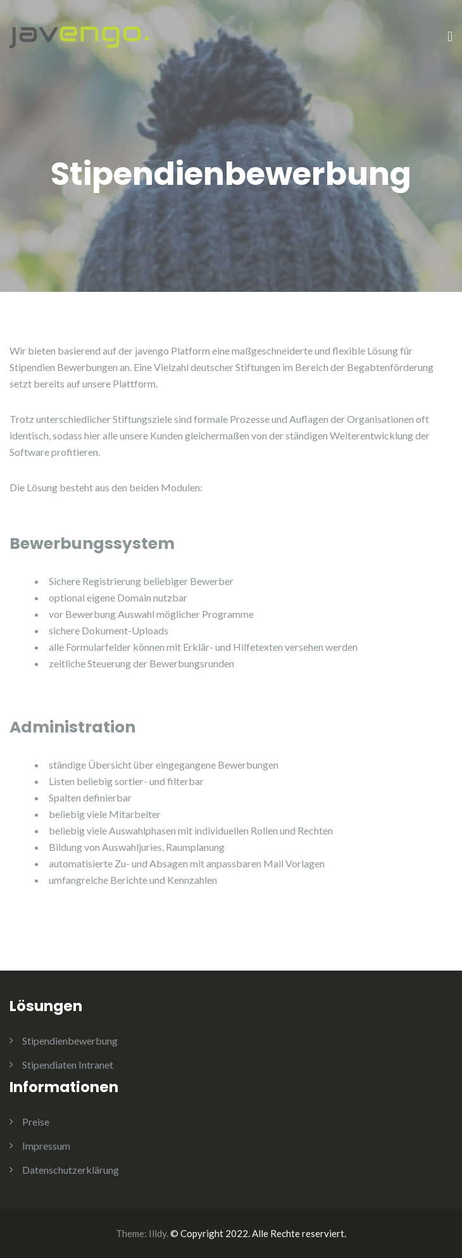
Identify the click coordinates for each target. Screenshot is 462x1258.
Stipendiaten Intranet (67, 1065)
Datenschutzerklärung (70, 1170)
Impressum (46, 1146)
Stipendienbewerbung (70, 1041)
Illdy (157, 1233)
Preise (35, 1122)
